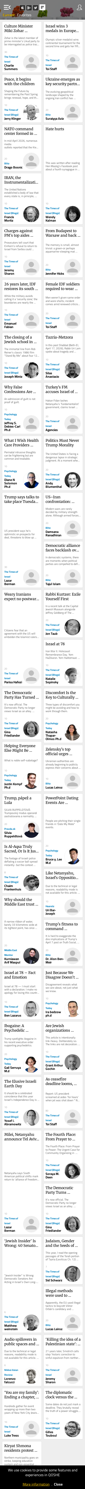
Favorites (24, 14)
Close (58, 1484)
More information (36, 1484)
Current (9, 14)
